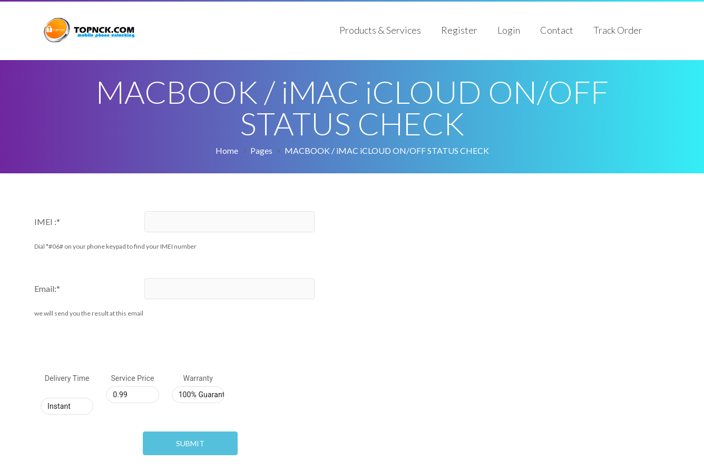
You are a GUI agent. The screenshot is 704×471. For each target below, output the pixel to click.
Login (508, 30)
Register (459, 30)
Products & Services (380, 30)
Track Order (617, 30)
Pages (261, 150)
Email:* (47, 288)
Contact (556, 30)
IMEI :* (47, 222)
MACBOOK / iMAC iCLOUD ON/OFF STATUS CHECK (387, 150)
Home (227, 150)
